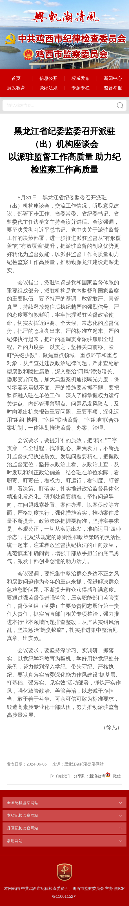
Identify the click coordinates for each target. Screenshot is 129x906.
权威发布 (81, 78)
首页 (16, 78)
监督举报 (113, 88)
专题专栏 (81, 88)
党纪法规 (48, 88)
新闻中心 (113, 78)
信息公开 (48, 78)
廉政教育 (16, 88)
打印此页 (60, 776)
